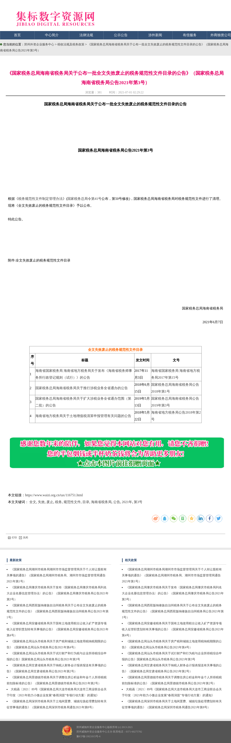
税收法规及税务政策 (71, 44)
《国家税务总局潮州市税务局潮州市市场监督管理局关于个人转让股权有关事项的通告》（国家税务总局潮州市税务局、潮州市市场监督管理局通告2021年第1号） (57, 575)
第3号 (138, 502)
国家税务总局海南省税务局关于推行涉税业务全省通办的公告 (81, 388)
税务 (58, 502)
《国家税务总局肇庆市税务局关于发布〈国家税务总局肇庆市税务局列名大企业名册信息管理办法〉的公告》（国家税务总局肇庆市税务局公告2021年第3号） (58, 593)
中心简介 (52, 35)
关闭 (23, 537)
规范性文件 (72, 502)
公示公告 (121, 35)
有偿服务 (190, 35)
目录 (85, 502)
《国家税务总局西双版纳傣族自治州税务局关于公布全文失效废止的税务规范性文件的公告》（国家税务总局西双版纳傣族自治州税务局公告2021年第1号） (58, 611)
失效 (41, 502)
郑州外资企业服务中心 (39, 44)
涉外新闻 (155, 35)
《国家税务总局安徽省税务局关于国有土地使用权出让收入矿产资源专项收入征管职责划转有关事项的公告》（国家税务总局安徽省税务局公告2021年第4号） (58, 629)
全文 (32, 502)
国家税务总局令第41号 (84, 198)
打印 (12, 537)
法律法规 (86, 35)
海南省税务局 (101, 502)
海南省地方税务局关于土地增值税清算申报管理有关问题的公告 (83, 416)
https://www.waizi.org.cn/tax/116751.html (54, 495)
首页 (17, 35)
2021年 (127, 502)
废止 (49, 502)
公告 (116, 502)
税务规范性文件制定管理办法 (40, 198)
